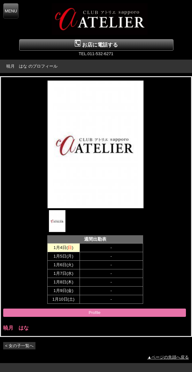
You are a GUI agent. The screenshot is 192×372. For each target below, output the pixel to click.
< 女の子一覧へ (19, 345)
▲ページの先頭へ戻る (168, 357)
